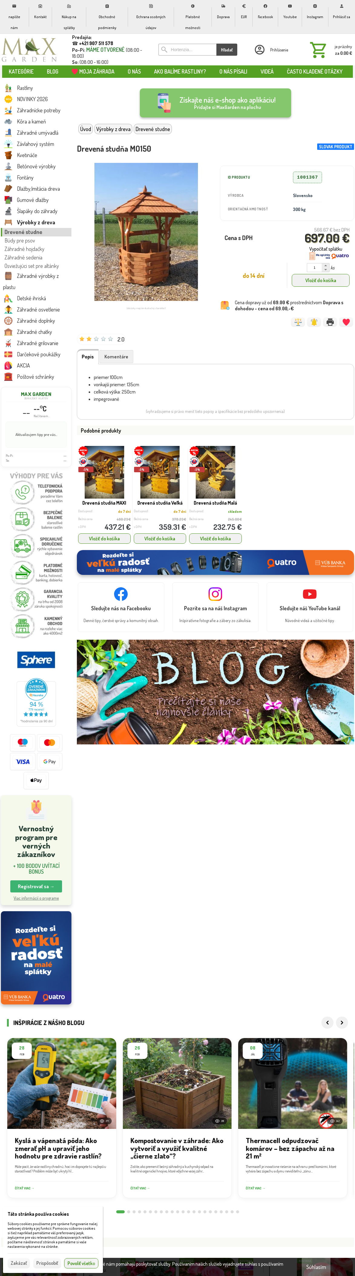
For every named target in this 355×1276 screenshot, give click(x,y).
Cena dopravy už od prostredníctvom (289, 305)
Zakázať (19, 1263)
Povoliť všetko (81, 1263)
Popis (88, 357)
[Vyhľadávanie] (187, 50)
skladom (235, 511)
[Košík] (329, 50)
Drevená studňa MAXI (104, 503)
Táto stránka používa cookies (38, 1214)
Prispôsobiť (47, 1263)
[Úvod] (29, 49)
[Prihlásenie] (271, 49)
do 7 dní (124, 511)
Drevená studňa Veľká (159, 503)
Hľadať (227, 49)
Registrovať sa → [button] (36, 886)
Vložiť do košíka (320, 280)
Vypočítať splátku (325, 249)
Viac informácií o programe (36, 898)
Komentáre (116, 357)
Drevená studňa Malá (215, 503)
